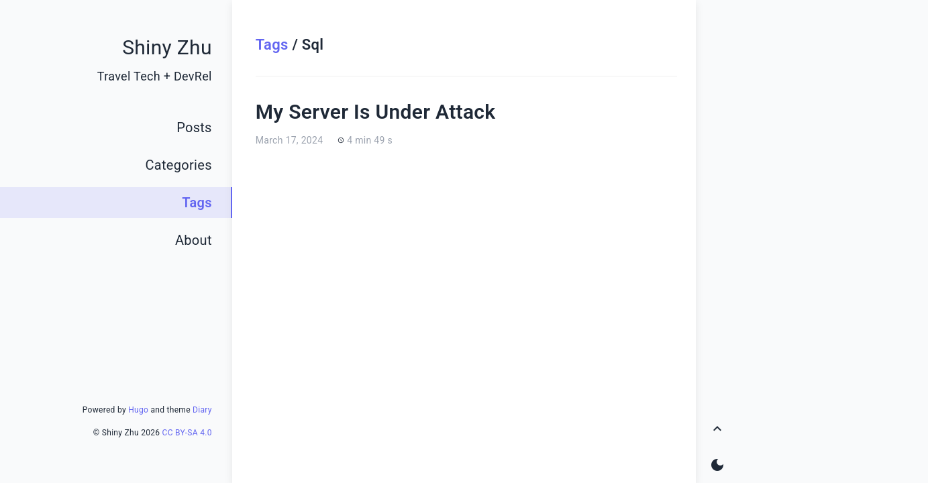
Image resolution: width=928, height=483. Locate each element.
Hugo (138, 410)
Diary (202, 410)
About (193, 240)
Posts (194, 127)
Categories (179, 165)
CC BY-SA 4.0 (187, 432)
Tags (272, 44)
